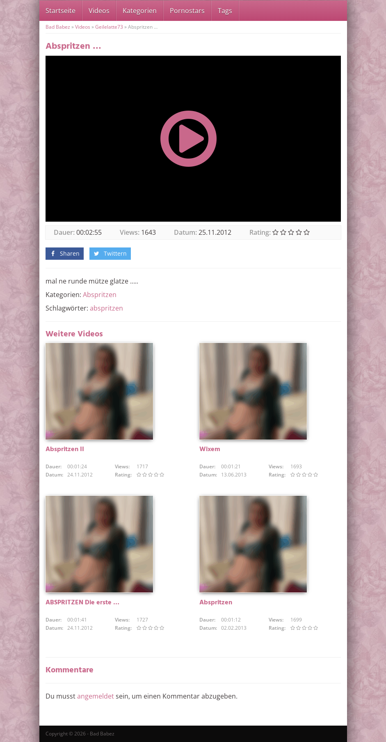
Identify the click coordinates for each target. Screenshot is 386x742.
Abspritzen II (65, 449)
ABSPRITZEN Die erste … (82, 602)
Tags (225, 10)
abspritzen (106, 308)
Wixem (209, 449)
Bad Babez (58, 26)
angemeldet (95, 696)
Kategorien (140, 10)
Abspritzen (99, 294)
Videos (99, 10)
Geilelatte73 (109, 26)
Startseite (60, 10)
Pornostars (187, 10)
